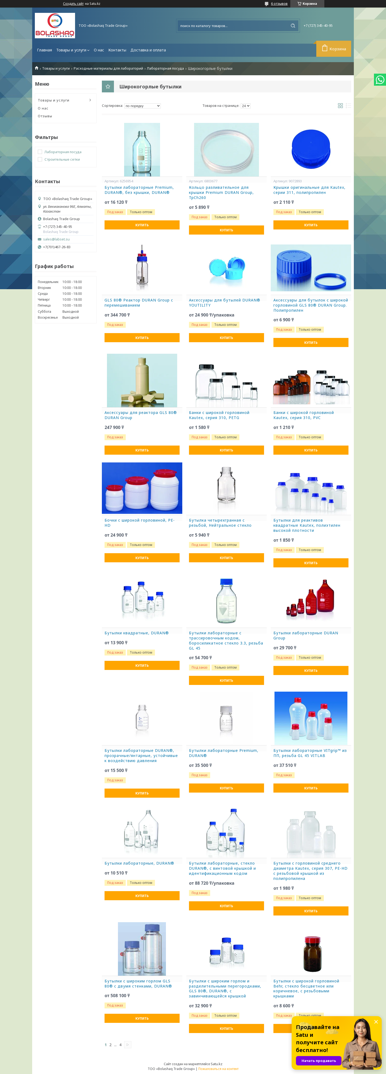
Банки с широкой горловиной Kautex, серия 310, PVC (303, 415)
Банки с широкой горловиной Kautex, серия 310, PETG (219, 415)
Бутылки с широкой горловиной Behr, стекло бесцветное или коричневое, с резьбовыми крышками (306, 989)
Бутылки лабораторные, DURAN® (139, 863)
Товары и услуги (71, 49)
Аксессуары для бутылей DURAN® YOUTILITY (224, 303)
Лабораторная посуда (165, 68)
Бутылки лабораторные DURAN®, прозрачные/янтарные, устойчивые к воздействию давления (141, 755)
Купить (142, 225)
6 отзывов (279, 3)
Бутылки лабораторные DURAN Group (305, 635)
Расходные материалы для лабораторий (108, 68)
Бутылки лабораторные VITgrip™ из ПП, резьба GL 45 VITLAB (310, 753)
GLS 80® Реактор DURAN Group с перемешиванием (139, 303)
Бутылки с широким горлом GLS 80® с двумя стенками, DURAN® (138, 984)
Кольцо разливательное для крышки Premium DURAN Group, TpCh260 (221, 192)
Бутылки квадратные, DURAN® (137, 633)
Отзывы (45, 116)
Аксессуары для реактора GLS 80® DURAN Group (141, 415)
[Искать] (293, 25)
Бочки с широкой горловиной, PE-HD (140, 523)
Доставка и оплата (148, 49)
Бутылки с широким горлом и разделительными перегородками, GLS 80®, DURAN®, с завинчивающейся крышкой (225, 989)
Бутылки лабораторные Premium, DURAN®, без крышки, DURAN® (139, 190)
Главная (44, 49)
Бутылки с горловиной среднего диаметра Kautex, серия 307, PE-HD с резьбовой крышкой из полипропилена (310, 871)
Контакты (117, 49)
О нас (99, 49)
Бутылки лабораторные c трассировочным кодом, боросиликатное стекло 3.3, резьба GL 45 (226, 641)
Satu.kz (216, 1063)
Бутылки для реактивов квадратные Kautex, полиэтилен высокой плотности (306, 525)
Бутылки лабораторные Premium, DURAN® (223, 753)
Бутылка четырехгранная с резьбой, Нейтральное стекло (220, 523)
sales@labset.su (56, 239)
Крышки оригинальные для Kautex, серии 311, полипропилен (309, 190)
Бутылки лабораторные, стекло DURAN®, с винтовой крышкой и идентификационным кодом (222, 868)
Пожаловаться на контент (218, 1069)
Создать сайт (73, 4)
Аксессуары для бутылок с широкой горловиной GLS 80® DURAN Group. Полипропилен (310, 305)
